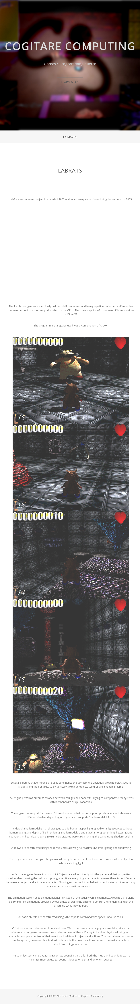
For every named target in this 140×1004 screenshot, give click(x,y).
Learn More (70, 82)
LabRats (70, 137)
